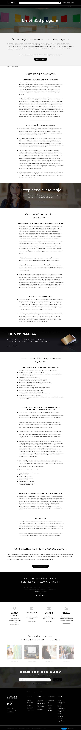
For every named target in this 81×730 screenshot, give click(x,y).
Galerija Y (11, 711)
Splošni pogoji (61, 710)
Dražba (28, 703)
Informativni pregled (40, 701)
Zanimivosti (50, 705)
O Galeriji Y (60, 713)
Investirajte (50, 708)
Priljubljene (50, 703)
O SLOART (60, 698)
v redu (64, 728)
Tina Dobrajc (60, 718)
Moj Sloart (63, 6)
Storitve (33, 6)
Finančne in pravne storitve (40, 706)
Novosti (49, 698)
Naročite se (57, 680)
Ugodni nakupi (51, 700)
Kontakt (59, 700)
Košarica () (71, 6)
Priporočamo (50, 707)
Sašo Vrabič (60, 715)
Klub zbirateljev (30, 710)
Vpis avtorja (39, 709)
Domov (8, 66)
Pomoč (59, 706)
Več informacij (12, 346)
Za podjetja (50, 710)
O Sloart (40, 6)
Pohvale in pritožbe (60, 704)
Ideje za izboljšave (61, 702)
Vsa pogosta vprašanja (14, 624)
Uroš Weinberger (61, 721)
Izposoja (29, 700)
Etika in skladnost (61, 708)
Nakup (28, 698)
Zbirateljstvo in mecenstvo (30, 708)
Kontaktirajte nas (40, 59)
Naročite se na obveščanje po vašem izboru (40, 683)
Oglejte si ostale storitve (40, 566)
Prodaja (28, 6)
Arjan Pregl (60, 716)
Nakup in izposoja (20, 6)
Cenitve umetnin (41, 703)
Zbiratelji (56, 6)
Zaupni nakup (30, 702)
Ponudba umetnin (10, 6)
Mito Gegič (60, 720)
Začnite (40, 201)
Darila (49, 702)
